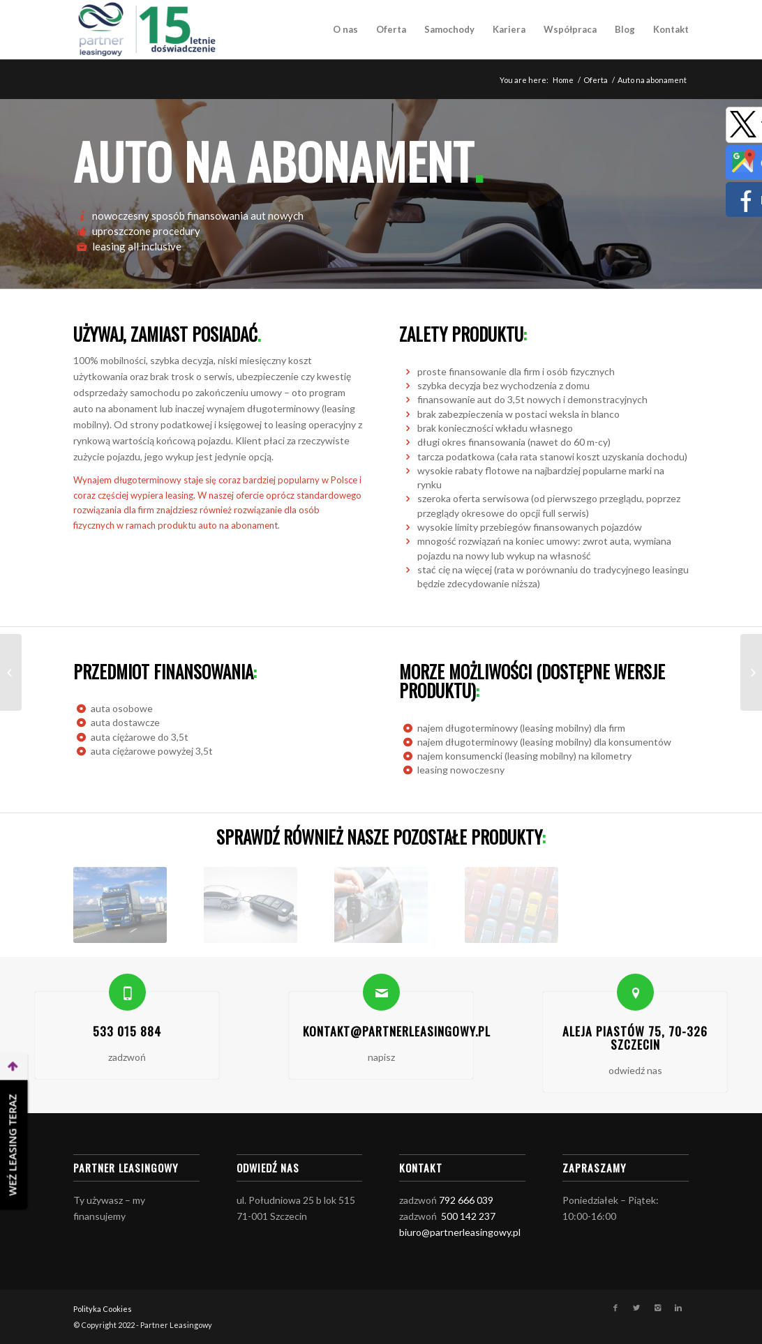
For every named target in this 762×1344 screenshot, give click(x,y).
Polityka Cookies (102, 1308)
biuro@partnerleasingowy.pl (460, 1232)
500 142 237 (468, 1216)
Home (563, 79)
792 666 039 (466, 1200)
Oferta (595, 79)
